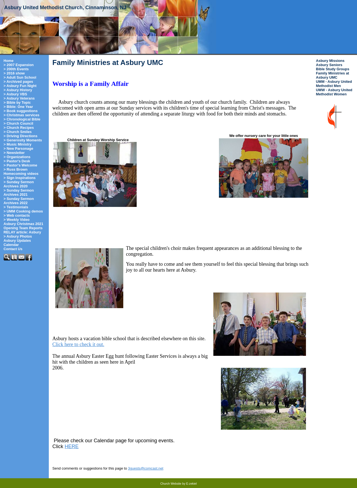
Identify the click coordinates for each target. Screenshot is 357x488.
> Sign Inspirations (20, 178)
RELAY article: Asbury (22, 232)
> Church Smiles (18, 132)
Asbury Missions (330, 61)
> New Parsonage (18, 148)
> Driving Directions (20, 136)
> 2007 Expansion (19, 65)
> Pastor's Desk (17, 161)
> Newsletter (14, 153)
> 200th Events (16, 69)
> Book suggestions (21, 111)
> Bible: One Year (18, 107)
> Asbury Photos (18, 236)
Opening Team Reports (23, 228)
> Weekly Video (17, 220)
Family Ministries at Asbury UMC (332, 75)
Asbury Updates (17, 240)
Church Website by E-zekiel (178, 483)
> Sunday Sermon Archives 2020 (19, 184)
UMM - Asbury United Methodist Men (334, 83)
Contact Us (13, 249)
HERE (72, 446)
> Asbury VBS (15, 94)
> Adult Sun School (20, 77)
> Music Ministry (18, 144)
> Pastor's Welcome (20, 165)
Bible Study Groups (332, 69)
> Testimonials (16, 207)
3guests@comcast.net (145, 468)
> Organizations (17, 157)
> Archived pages (18, 81)
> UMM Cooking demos (23, 211)
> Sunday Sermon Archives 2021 (19, 192)
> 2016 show (14, 73)
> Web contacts (17, 215)
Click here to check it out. (78, 344)
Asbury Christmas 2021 (23, 224)
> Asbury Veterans (19, 98)
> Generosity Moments (23, 140)
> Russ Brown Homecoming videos (21, 171)
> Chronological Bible (22, 119)
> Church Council (18, 123)
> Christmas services (21, 115)
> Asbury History (18, 90)
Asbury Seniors (329, 65)
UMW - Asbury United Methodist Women (334, 92)
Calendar (11, 245)
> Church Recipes (19, 127)
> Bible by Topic (17, 102)
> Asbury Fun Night (20, 86)
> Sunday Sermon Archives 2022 (19, 201)
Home (9, 61)
